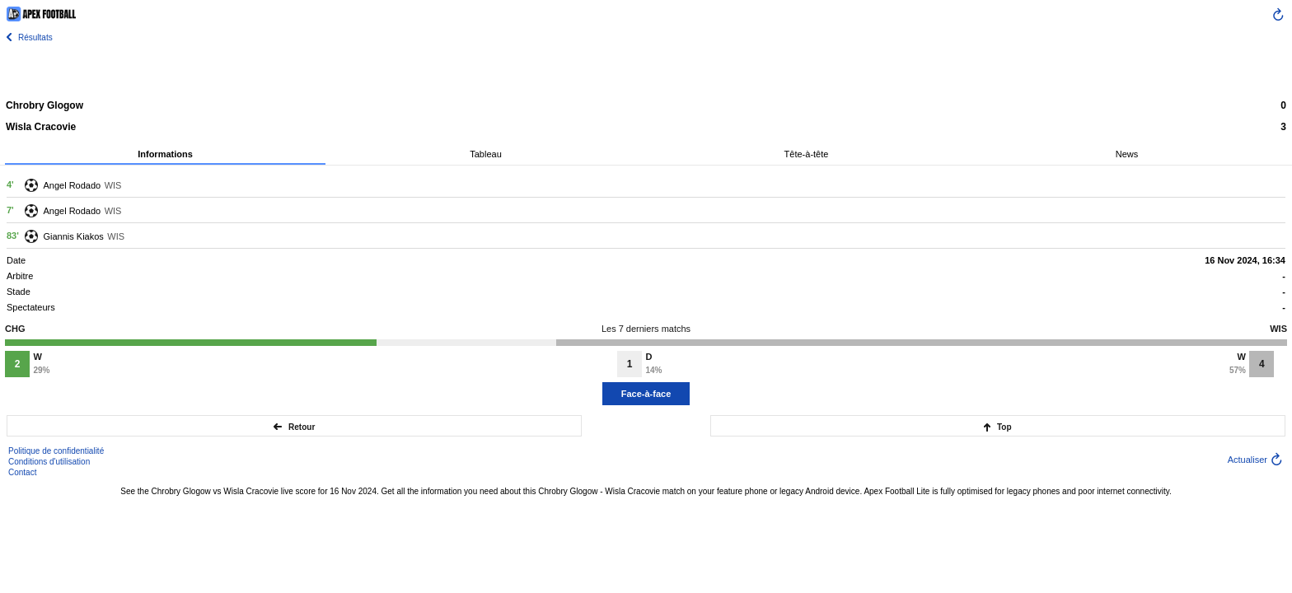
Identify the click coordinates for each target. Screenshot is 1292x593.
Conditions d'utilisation (49, 461)
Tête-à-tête (806, 154)
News (1127, 154)
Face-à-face (646, 394)
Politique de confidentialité (56, 450)
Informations (165, 154)
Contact (22, 472)
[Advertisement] (646, 70)
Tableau (486, 154)
